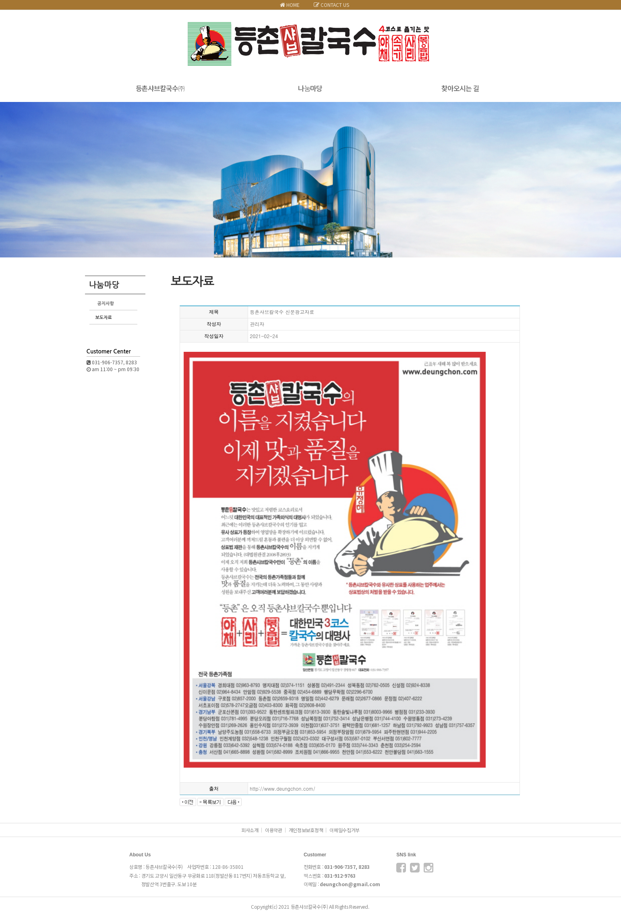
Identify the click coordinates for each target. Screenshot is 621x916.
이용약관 (273, 830)
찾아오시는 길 (460, 88)
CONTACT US (331, 4)
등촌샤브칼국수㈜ (160, 88)
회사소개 (250, 830)
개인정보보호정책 (306, 830)
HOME (290, 4)
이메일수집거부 (344, 830)
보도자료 (103, 318)
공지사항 (105, 303)
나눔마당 (310, 88)
